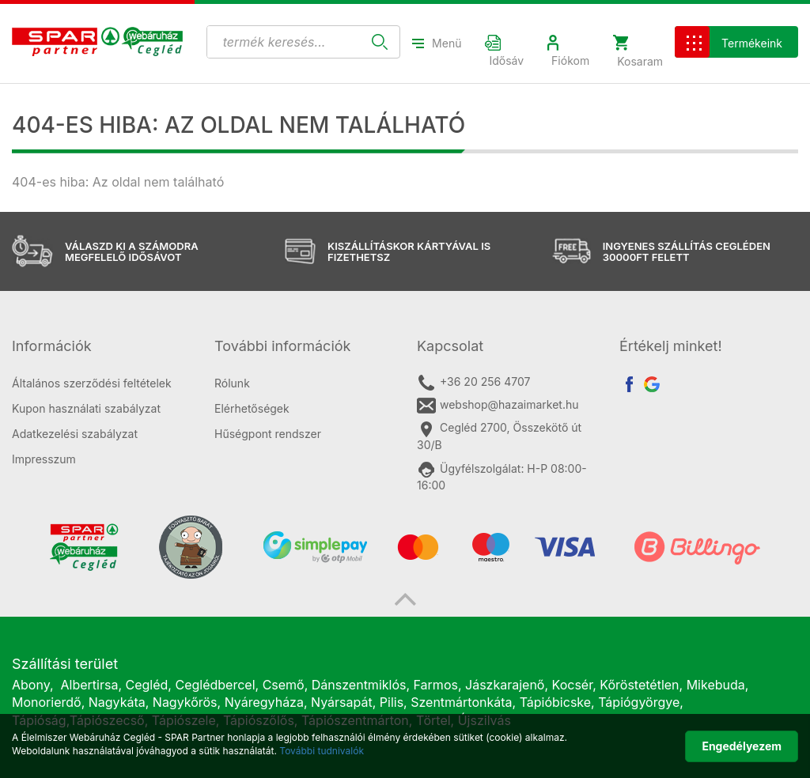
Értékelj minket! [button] (670, 346)
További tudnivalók (321, 751)
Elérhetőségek (252, 408)
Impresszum (44, 459)
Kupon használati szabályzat (86, 408)
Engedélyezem (742, 746)
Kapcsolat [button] (450, 346)
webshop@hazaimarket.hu (498, 406)
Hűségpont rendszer (267, 433)
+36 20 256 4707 (473, 383)
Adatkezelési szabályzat (75, 433)
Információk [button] (52, 346)
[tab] (101, 346)
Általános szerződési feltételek (92, 383)
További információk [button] (282, 346)
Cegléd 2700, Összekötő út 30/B (499, 436)
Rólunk (232, 383)
